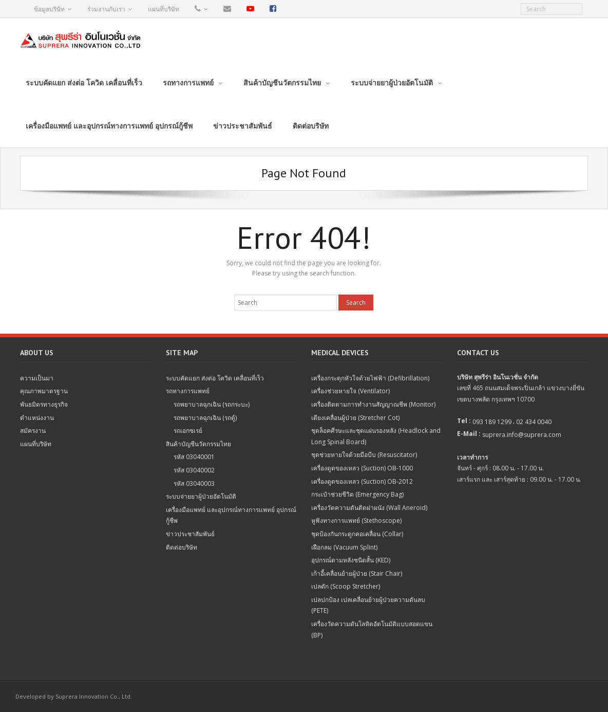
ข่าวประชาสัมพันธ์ (190, 534)
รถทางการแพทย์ (188, 391)
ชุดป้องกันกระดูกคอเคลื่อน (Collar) (357, 534)
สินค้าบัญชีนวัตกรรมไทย (198, 444)
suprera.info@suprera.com (521, 434)
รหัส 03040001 (194, 456)
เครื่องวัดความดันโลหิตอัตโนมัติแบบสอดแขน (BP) (371, 629)
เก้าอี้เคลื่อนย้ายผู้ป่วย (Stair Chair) (356, 573)
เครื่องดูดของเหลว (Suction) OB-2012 (362, 481)
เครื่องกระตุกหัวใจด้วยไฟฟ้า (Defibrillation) (370, 378)
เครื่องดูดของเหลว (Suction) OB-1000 (362, 468)
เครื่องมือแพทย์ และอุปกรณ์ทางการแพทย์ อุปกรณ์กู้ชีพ (231, 515)
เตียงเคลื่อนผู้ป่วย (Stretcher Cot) (355, 417)
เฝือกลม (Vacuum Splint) (344, 547)
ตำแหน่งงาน (37, 417)
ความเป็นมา (36, 378)
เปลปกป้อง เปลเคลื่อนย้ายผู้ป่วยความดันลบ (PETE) (368, 605)
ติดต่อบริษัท (181, 547)
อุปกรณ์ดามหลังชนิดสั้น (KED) (350, 560)
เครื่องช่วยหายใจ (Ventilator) (350, 391)
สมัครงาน (33, 430)
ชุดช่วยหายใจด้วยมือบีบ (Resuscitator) (364, 454)
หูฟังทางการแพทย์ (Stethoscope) (356, 520)
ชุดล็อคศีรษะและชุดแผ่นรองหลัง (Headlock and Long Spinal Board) (376, 436)
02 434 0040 (534, 421)
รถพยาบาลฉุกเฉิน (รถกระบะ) (212, 404)
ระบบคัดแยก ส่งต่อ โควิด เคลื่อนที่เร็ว (215, 378)
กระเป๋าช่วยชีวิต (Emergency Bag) (357, 494)
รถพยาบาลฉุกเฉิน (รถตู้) (205, 417)
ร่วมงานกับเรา (106, 9)
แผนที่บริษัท (163, 9)
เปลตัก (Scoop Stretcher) (345, 586)
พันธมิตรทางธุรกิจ (44, 404)
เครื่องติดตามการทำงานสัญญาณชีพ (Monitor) (373, 404)
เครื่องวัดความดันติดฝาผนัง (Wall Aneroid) (369, 507)
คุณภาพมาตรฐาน (44, 391)
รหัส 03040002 (194, 470)
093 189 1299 (491, 421)
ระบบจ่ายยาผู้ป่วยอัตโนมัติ (201, 496)
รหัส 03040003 (194, 483)
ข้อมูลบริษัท (49, 9)
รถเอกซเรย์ (188, 430)
